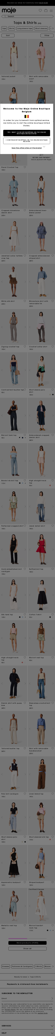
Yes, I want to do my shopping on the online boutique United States (27, 133)
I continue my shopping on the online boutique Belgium (27, 140)
